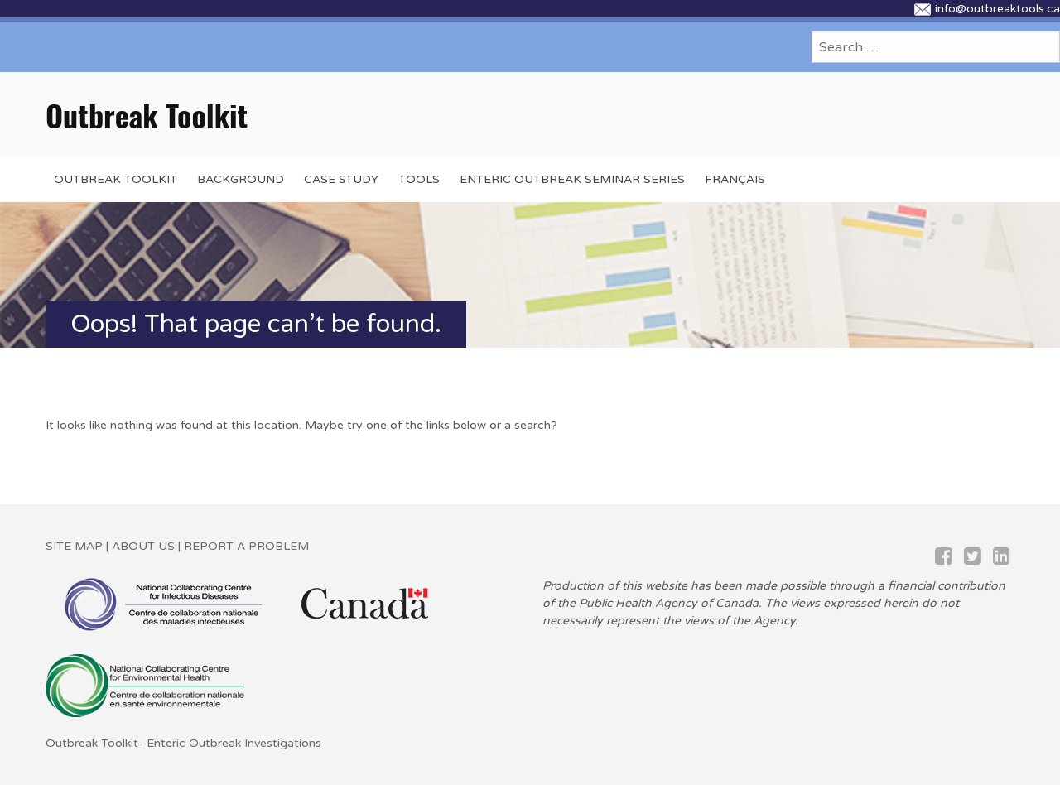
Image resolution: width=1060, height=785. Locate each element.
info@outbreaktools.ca (986, 9)
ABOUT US (143, 546)
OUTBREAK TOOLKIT (115, 179)
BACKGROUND (240, 179)
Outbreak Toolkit (147, 115)
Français (735, 179)
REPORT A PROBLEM (245, 546)
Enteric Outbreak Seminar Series (572, 179)
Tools (419, 179)
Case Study (341, 179)
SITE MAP (74, 546)
